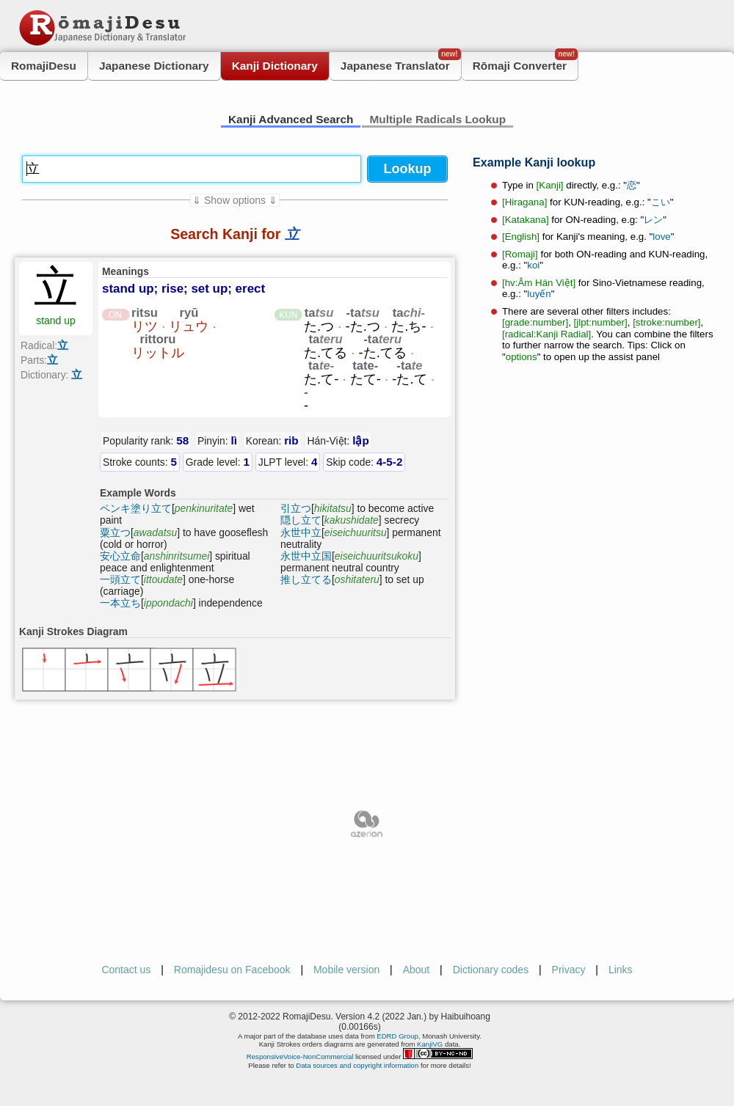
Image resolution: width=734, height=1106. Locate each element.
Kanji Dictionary (275, 65)
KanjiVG (430, 1044)
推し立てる (306, 579)
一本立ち (120, 603)
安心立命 (120, 556)
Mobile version (346, 969)
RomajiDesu (43, 65)
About (416, 969)
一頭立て (120, 579)
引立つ (295, 508)
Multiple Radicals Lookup (437, 119)
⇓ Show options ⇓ (234, 200)
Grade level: (218, 461)
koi (533, 265)
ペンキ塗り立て (136, 508)
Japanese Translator (401, 62)
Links (620, 969)
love (661, 236)
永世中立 (300, 532)
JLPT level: (288, 461)
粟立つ (115, 532)
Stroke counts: (140, 461)
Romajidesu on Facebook (232, 969)
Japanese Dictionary (154, 65)
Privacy (569, 969)
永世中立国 (306, 556)
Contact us (125, 969)
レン (653, 219)
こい (660, 202)
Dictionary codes (491, 969)
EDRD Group (397, 1036)
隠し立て (300, 520)
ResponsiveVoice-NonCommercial (300, 1056)
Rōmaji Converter (525, 62)
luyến (538, 293)
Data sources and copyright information (357, 1065)
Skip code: (364, 461)
